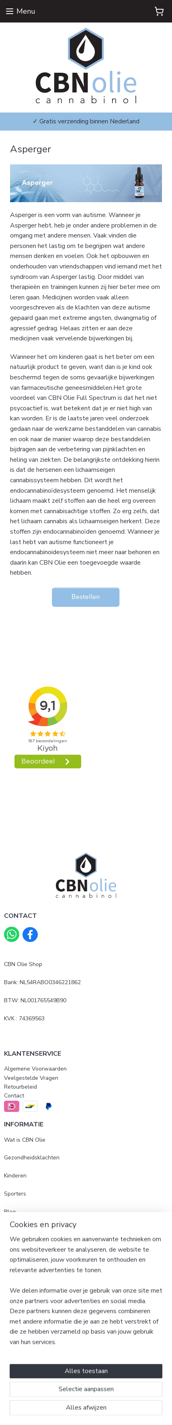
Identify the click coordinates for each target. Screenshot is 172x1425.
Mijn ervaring (20, 1230)
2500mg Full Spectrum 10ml (40, 1316)
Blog (10, 1212)
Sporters (15, 1194)
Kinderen (15, 1175)
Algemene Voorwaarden (35, 1069)
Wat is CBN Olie (24, 1140)
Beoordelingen (22, 1247)
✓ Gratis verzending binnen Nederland (86, 121)
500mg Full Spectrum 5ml (36, 1280)
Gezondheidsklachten (31, 1157)
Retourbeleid (20, 1087)
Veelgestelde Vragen (31, 1078)
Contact (14, 1095)
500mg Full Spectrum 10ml (38, 1298)
